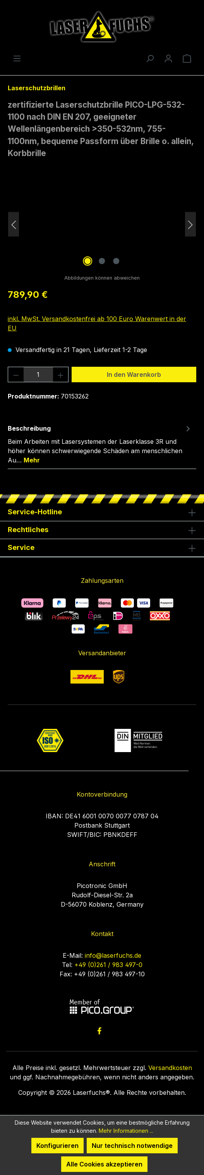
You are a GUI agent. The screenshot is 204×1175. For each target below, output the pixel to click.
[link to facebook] (99, 1031)
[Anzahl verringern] (16, 374)
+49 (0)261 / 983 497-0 (108, 965)
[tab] (100, 444)
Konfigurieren (57, 1145)
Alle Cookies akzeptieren (104, 1164)
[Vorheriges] (13, 224)
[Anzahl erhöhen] (61, 374)
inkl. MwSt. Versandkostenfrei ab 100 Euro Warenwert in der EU (97, 323)
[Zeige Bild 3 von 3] (116, 261)
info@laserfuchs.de (113, 955)
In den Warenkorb (134, 374)
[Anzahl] (38, 374)
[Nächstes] (190, 224)
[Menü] (17, 58)
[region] (102, 224)
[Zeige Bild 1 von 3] (87, 261)
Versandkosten (170, 1068)
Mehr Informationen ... (126, 1130)
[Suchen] (150, 58)
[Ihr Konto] (168, 58)
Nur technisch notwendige (132, 1145)
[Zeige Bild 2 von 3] (102, 261)
